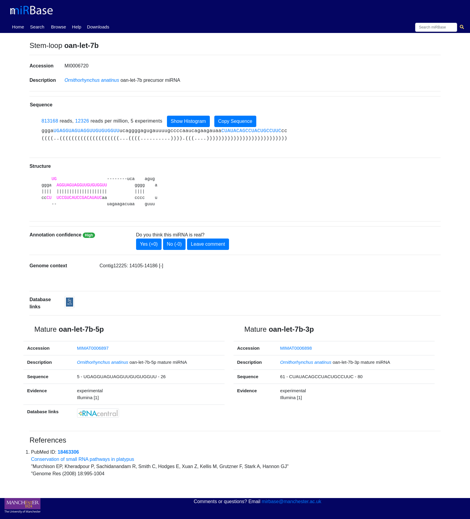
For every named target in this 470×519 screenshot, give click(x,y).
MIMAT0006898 (296, 348)
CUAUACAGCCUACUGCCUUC (251, 131)
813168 (49, 120)
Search (37, 26)
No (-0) (174, 244)
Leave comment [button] (208, 244)
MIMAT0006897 (93, 348)
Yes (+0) (149, 244)
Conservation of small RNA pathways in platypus (82, 459)
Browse (58, 26)
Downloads (98, 26)
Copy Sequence (235, 121)
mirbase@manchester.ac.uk (291, 501)
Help (76, 26)
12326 (82, 120)
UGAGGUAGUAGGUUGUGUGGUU (86, 131)
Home (19, 26)
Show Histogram (188, 121)
